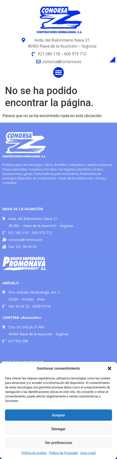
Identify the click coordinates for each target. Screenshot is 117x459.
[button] (109, 368)
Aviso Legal (88, 453)
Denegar (58, 429)
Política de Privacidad (63, 453)
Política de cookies (34, 453)
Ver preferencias (58, 442)
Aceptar (58, 415)
